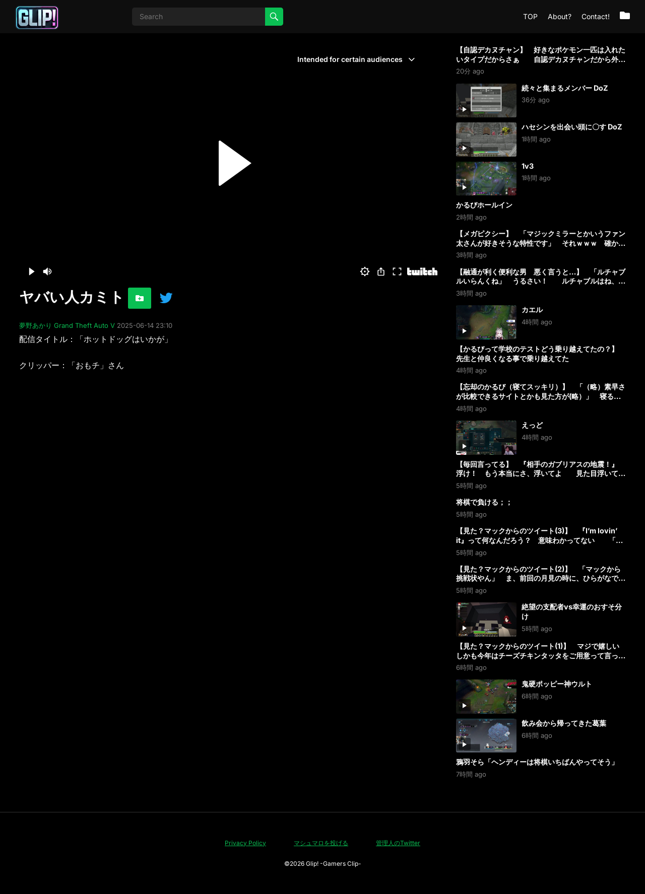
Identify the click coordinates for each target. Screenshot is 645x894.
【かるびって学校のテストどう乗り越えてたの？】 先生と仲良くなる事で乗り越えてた (540, 354)
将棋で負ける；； (484, 502)
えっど (532, 425)
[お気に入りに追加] (139, 298)
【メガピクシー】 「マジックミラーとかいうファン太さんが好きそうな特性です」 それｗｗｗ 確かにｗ (540, 242)
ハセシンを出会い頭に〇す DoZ (572, 126)
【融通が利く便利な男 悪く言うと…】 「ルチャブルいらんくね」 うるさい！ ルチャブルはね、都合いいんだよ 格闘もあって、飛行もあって (540, 281)
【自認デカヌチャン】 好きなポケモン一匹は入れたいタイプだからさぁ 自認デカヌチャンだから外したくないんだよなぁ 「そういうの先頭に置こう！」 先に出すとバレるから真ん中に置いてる (544, 63)
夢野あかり (35, 325)
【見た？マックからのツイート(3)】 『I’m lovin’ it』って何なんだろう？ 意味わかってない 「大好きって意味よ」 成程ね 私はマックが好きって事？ (539, 544)
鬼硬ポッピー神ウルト (557, 683)
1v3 (528, 166)
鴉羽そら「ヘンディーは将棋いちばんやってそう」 (537, 762)
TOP (530, 16)
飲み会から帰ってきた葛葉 (564, 723)
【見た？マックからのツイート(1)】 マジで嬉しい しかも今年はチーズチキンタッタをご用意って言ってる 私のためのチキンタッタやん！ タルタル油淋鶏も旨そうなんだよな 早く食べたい (544, 660)
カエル (532, 309)
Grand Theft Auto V (84, 325)
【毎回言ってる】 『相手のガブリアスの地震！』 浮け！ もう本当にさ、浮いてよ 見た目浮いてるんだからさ (540, 473)
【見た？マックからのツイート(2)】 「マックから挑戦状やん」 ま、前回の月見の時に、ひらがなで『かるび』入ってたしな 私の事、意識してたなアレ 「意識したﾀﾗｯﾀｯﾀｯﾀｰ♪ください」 (540, 583)
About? (559, 16)
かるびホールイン (484, 204)
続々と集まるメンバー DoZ (565, 88)
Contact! (596, 16)
